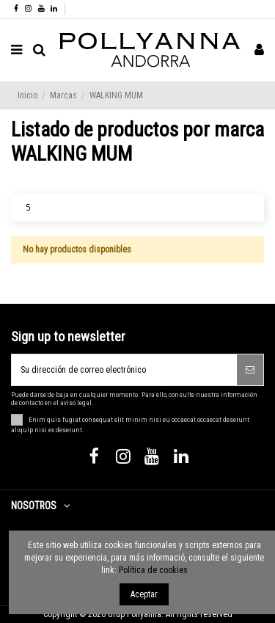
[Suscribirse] (250, 369)
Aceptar (144, 594)
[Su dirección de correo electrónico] (124, 369)
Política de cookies (153, 570)
